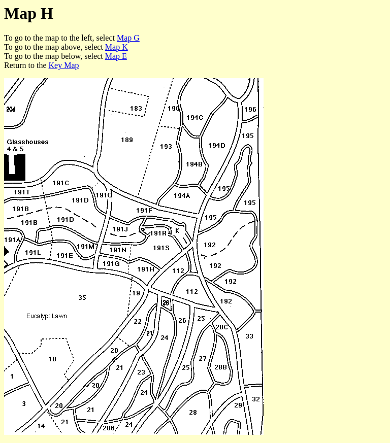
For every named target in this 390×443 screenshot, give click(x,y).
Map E (116, 56)
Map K (116, 47)
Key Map (64, 65)
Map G (128, 37)
